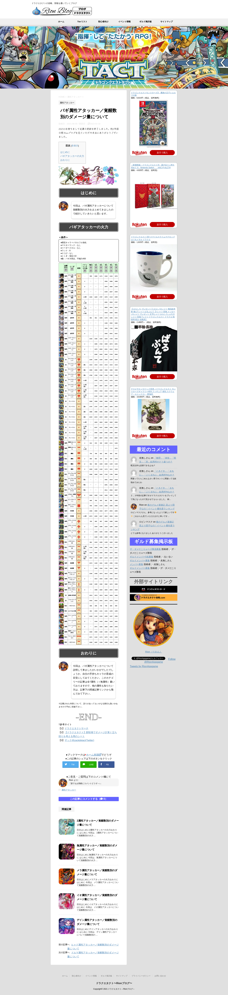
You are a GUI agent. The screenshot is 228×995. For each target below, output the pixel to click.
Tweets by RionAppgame (144, 666)
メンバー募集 (136, 564)
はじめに (65, 152)
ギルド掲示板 (145, 21)
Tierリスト (82, 21)
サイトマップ (166, 21)
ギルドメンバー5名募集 (141, 556)
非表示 (75, 146)
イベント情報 (124, 21)
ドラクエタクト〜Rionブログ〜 (114, 983)
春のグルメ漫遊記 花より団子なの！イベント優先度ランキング (153, 526)
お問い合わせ (160, 976)
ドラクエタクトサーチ (76, 728)
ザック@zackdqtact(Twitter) (79, 740)
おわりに (65, 160)
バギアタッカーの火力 (72, 156)
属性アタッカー (69, 790)
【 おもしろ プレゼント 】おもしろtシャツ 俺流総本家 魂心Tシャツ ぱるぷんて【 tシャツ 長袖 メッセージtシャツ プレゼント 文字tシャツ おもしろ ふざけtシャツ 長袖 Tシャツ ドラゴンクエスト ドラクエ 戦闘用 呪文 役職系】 (153, 314)
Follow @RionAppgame (159, 660)
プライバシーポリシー (141, 976)
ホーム (61, 21)
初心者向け (103, 21)
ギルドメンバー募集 (140, 560)
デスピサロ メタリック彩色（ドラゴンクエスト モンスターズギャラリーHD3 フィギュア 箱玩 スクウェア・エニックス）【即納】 (153, 391)
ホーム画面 (93, 754)
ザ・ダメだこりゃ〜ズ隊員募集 (145, 549)
